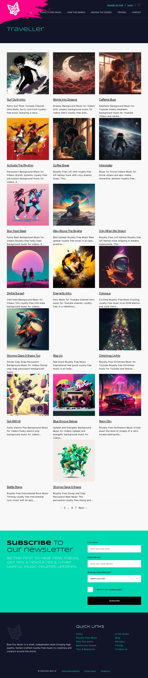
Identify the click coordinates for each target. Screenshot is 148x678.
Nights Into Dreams (65, 99)
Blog (117, 637)
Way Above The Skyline (67, 231)
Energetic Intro (62, 293)
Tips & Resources (85, 649)
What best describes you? (99, 572)
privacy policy (115, 589)
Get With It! (14, 421)
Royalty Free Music (50, 12)
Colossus (105, 293)
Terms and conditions (70, 671)
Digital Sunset (15, 293)
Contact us (121, 649)
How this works (76, 12)
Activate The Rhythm (20, 165)
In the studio (122, 634)
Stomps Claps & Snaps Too (23, 355)
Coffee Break (61, 165)
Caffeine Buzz (107, 99)
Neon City (105, 421)
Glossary (120, 641)
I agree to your (109, 589)
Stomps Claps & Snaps (67, 487)
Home (30, 12)
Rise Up (57, 355)
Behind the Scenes (101, 12)
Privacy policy (90, 671)
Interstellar (105, 165)
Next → (83, 507)
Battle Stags (14, 487)
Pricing (122, 12)
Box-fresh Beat (16, 231)
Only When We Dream (112, 231)
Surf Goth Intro (16, 99)
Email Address (95, 557)
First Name (93, 542)
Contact (136, 12)
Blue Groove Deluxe (65, 421)
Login (130, 5)
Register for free (115, 5)
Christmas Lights (109, 355)
